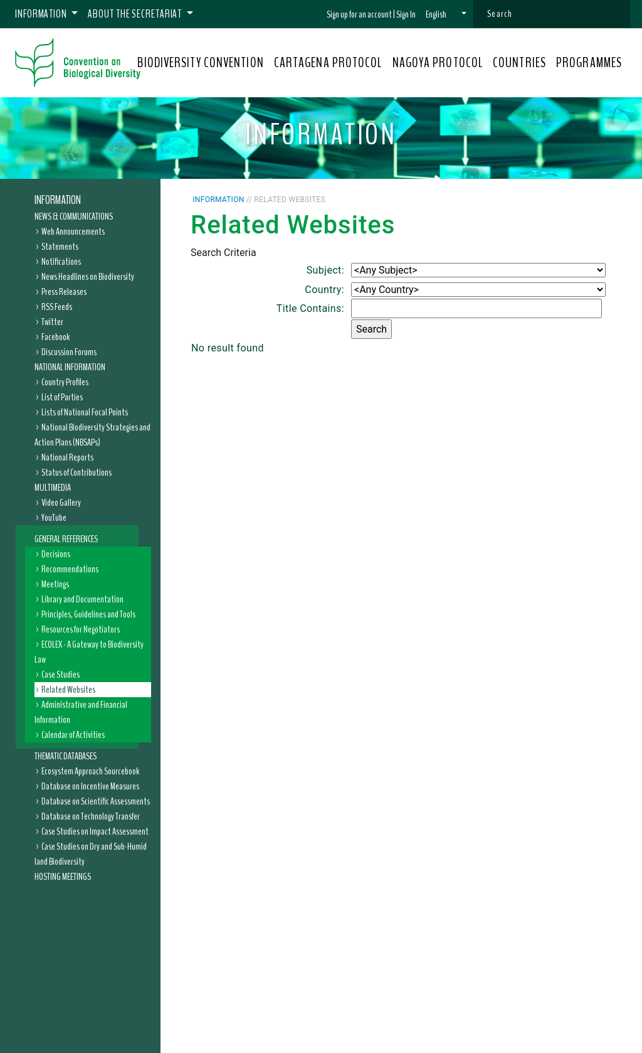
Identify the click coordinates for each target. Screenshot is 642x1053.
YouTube (53, 518)
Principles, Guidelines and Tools (88, 614)
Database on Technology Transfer (90, 816)
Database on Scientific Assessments (95, 801)
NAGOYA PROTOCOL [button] (437, 62)
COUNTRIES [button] (519, 62)
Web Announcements (73, 231)
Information (57, 200)
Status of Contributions (76, 472)
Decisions (55, 554)
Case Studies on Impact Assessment (95, 831)
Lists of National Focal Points (84, 412)
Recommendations (69, 569)
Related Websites (68, 690)
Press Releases (64, 292)
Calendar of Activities (73, 735)
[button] (446, 14)
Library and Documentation (82, 599)
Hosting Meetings (62, 877)
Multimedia (52, 487)
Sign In (406, 14)
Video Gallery (61, 503)
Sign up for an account (359, 14)
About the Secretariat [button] (136, 13)
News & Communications (73, 216)
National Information (69, 367)
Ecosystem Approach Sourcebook (90, 771)
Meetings (55, 584)
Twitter (52, 322)
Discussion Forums (69, 352)
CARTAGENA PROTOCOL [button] (328, 62)
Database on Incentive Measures (90, 786)
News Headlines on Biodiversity (87, 277)
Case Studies (60, 675)
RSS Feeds (56, 307)
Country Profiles (64, 382)
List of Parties (62, 397)
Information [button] (42, 13)
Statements (59, 247)
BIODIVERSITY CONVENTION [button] (200, 62)
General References (66, 539)
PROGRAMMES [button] (589, 62)
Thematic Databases (65, 756)
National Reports (67, 457)
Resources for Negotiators (80, 629)
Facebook (55, 337)
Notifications (61, 262)
